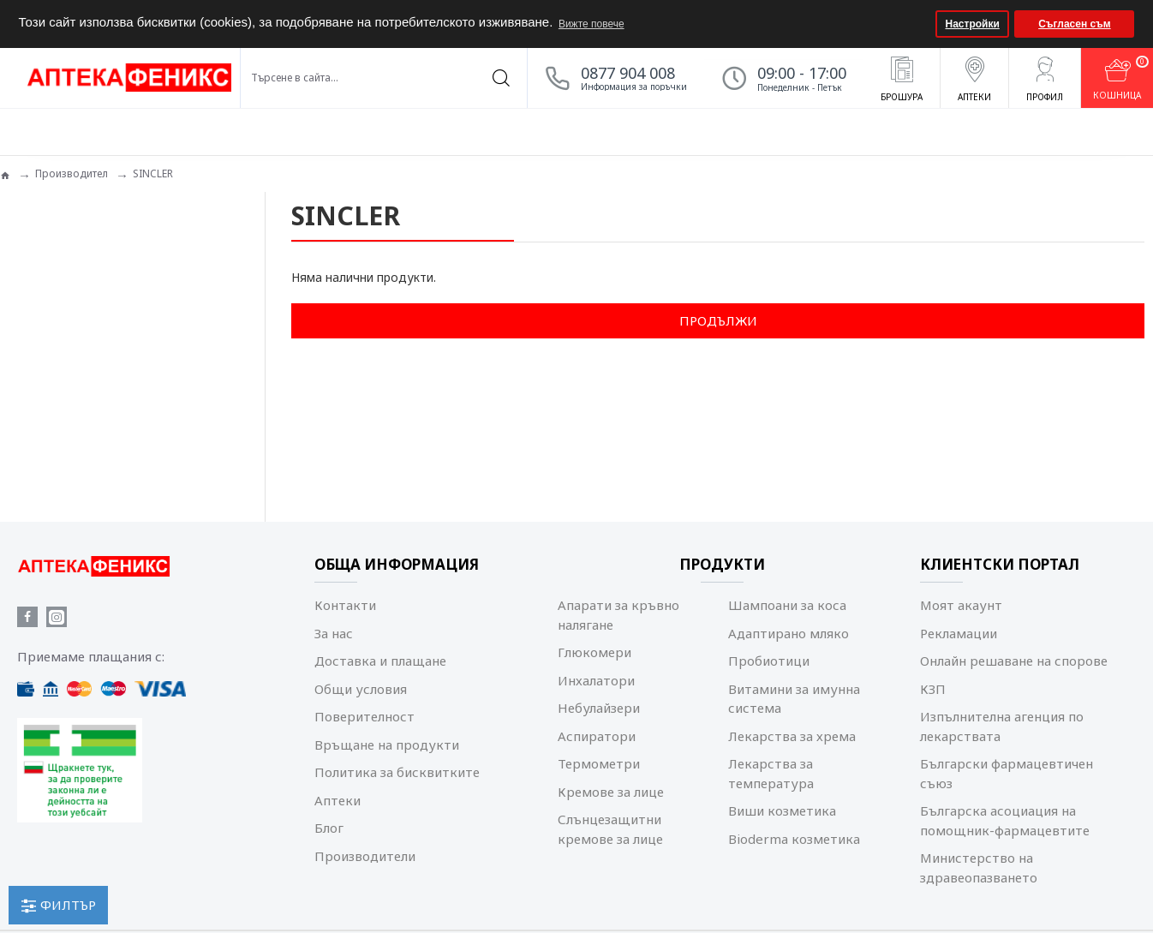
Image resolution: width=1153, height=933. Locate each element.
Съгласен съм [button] (1074, 24)
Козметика (58, 278)
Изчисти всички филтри (97, 359)
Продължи (718, 320)
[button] (920, 24)
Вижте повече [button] (591, 24)
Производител (71, 173)
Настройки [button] (973, 24)
